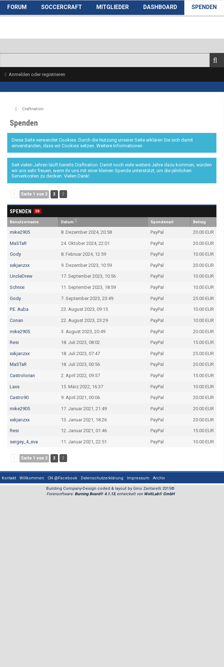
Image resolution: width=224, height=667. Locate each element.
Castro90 (19, 397)
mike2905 (20, 232)
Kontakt (9, 478)
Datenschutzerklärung (102, 478)
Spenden (204, 7)
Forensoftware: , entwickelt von (111, 494)
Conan (16, 320)
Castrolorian (22, 375)
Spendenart (162, 222)
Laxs (14, 386)
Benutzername (24, 222)
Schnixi (17, 287)
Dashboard (160, 7)
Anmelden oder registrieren (37, 74)
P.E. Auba (19, 309)
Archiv (159, 478)
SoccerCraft (61, 7)
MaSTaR (18, 243)
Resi (14, 342)
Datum (67, 222)
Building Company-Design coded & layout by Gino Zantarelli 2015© (110, 488)
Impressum (138, 478)
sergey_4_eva (24, 441)
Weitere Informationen (119, 145)
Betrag (199, 222)
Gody (15, 254)
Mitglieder (112, 7)
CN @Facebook (62, 478)
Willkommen (31, 478)
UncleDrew (21, 276)
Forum (17, 7)
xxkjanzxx (20, 265)
